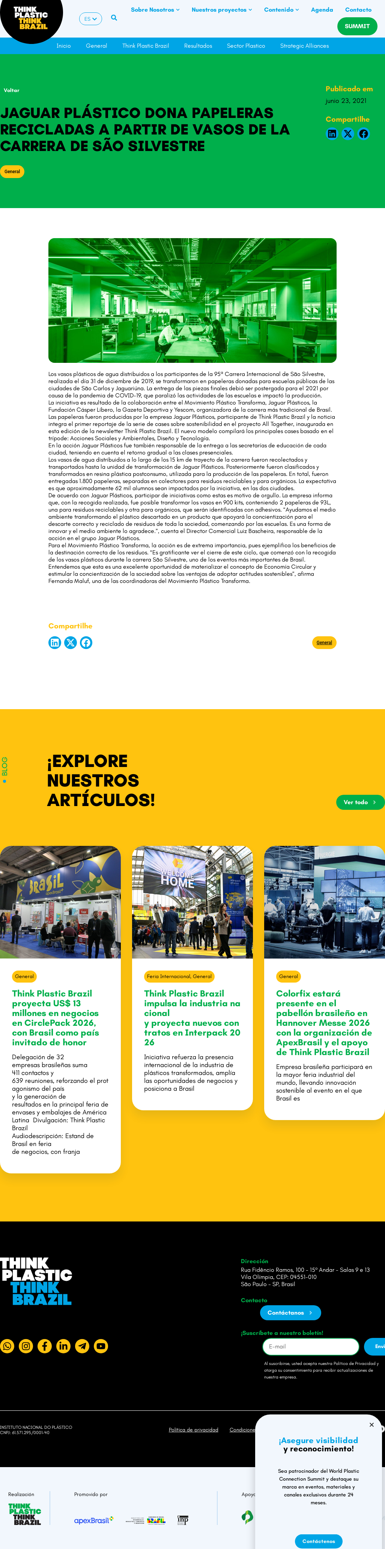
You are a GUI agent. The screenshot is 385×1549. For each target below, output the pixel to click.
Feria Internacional (168, 976)
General (96, 45)
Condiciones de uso (252, 1430)
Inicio (64, 45)
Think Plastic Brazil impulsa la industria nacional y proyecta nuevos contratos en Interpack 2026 (192, 1018)
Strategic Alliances (304, 45)
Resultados (198, 45)
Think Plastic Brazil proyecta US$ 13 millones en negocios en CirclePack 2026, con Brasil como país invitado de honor (55, 1018)
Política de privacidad (193, 1430)
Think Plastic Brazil (145, 45)
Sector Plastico (246, 45)
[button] (332, 133)
